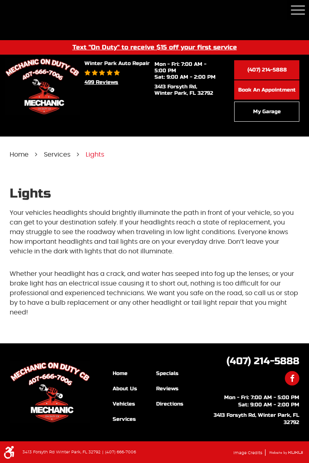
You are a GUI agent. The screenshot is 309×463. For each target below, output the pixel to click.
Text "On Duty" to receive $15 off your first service (154, 47)
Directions (169, 404)
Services (57, 154)
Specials (167, 373)
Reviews (167, 388)
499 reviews (101, 82)
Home (19, 154)
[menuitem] (134, 373)
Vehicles (124, 404)
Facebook (292, 378)
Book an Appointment (267, 90)
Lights (95, 154)
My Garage (267, 111)
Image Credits (248, 453)
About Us (125, 388)
